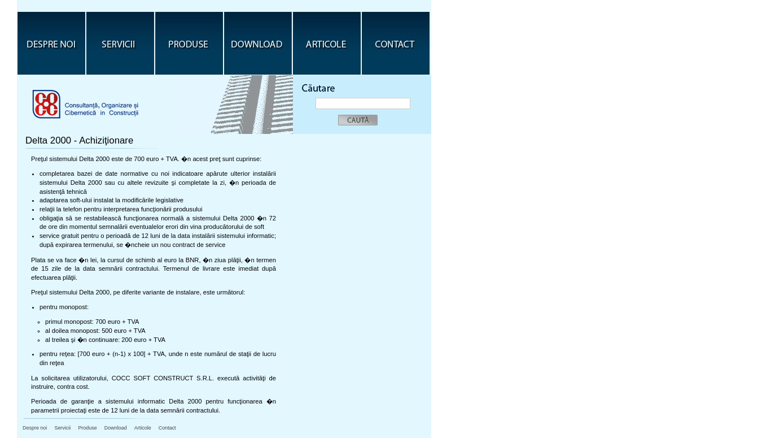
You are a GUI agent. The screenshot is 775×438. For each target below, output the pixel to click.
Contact (396, 43)
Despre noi (51, 43)
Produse (189, 43)
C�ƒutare (321, 83)
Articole (327, 43)
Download (258, 43)
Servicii (120, 43)
